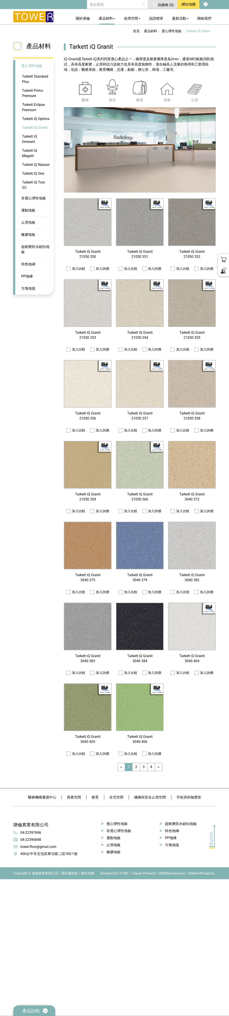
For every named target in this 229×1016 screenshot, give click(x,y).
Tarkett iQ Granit (34, 128)
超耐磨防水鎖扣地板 (35, 249)
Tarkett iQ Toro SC (33, 185)
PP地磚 (27, 276)
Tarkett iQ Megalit (29, 153)
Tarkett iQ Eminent (29, 139)
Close (4, 882)
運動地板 (28, 210)
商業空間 (74, 797)
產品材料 (107, 18)
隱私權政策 (69, 873)
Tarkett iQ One (33, 173)
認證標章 (156, 18)
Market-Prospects (201, 873)
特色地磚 (28, 264)
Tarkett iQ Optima (35, 119)
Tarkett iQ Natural (35, 165)
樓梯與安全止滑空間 (150, 797)
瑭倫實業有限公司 (31, 824)
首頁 (136, 31)
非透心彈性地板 (33, 198)
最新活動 (180, 18)
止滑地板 (28, 222)
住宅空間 (116, 797)
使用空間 (132, 18)
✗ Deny (6, 898)
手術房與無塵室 (188, 797)
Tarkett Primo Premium (32, 93)
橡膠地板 (28, 234)
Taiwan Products (144, 873)
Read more (10, 929)
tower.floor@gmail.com (38, 847)
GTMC (124, 873)
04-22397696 (30, 832)
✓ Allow (6, 892)
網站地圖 (87, 873)
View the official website (39, 929)
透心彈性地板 (31, 66)
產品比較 (35, 1010)
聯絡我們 (204, 18)
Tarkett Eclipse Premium (33, 107)
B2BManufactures (172, 873)
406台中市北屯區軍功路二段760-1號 (49, 854)
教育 (95, 797)
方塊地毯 (28, 288)
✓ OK (126, 1013)
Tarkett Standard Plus (35, 79)
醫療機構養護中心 (42, 797)
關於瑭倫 (83, 18)
